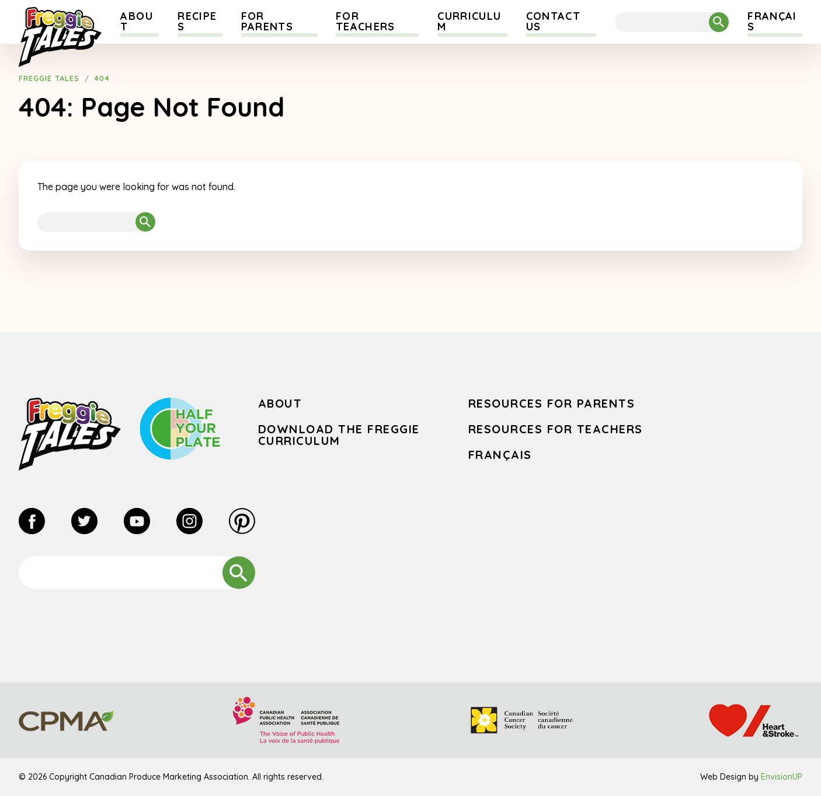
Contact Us (553, 21)
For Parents (267, 21)
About (136, 21)
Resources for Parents (551, 403)
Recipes (197, 21)
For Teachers (365, 21)
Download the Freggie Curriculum (339, 435)
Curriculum (469, 21)
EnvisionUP (781, 777)
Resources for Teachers (555, 429)
